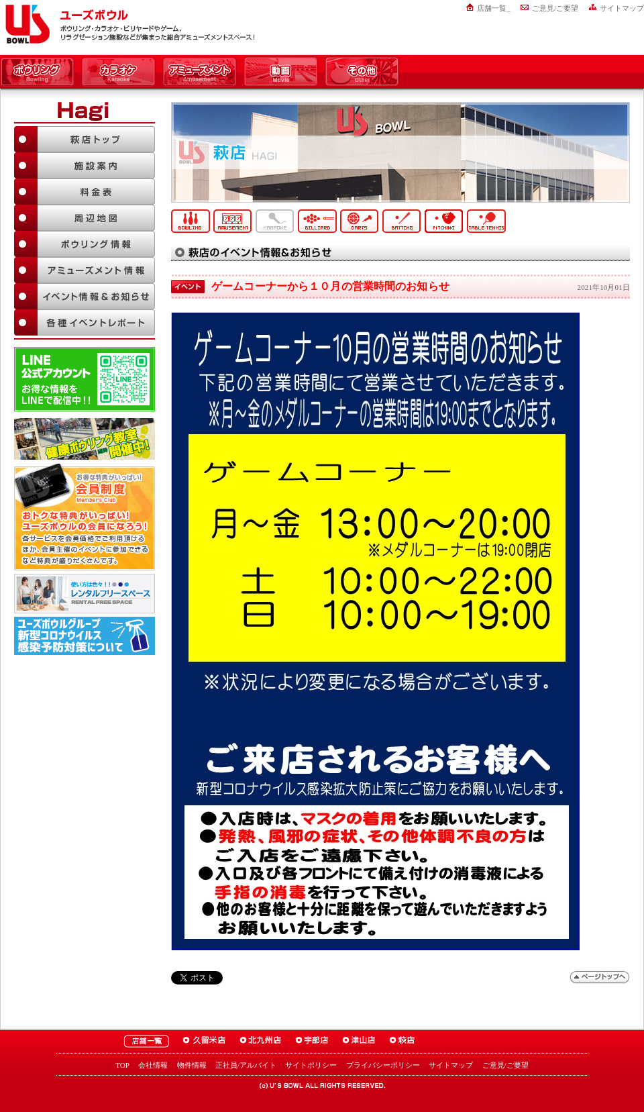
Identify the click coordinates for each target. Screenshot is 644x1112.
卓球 (486, 221)
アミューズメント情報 (84, 270)
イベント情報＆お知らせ (84, 296)
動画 (281, 72)
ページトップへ (600, 977)
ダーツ (359, 221)
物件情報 (192, 1065)
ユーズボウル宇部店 (312, 1041)
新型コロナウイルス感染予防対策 (84, 636)
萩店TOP (84, 139)
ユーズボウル (25, 24)
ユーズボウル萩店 (402, 1041)
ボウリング (37, 72)
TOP (122, 1065)
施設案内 (84, 165)
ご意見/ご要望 (555, 8)
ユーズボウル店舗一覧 (146, 1041)
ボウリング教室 (84, 439)
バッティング (401, 221)
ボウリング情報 (84, 244)
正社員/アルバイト (245, 1065)
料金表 (84, 192)
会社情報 (153, 1065)
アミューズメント (199, 72)
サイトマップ (622, 8)
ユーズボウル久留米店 (204, 1041)
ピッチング (444, 221)
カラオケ (118, 72)
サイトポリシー (311, 1065)
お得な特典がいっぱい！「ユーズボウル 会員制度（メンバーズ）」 (84, 516)
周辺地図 (84, 218)
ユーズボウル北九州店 (260, 1041)
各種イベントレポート (84, 322)
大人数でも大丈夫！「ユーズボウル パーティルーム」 (84, 593)
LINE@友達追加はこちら (84, 379)
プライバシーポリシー (383, 1065)
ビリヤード (317, 221)
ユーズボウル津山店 (359, 1041)
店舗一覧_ (494, 8)
